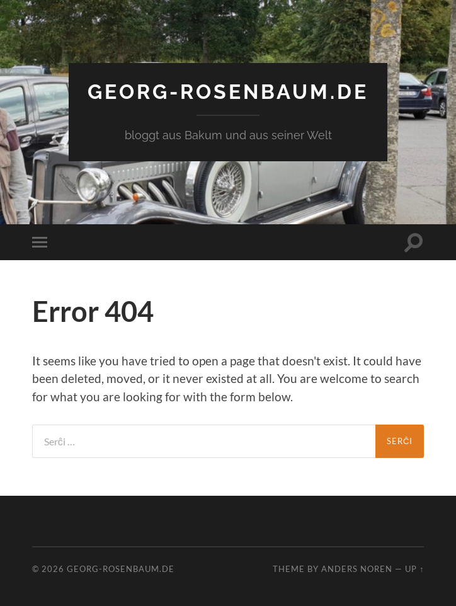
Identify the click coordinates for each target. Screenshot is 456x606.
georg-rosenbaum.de (228, 91)
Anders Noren (356, 569)
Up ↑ (414, 569)
